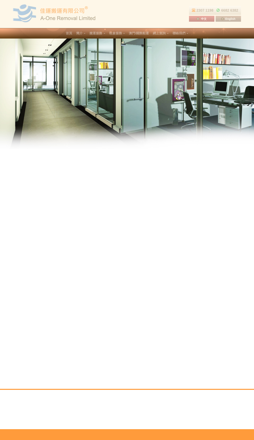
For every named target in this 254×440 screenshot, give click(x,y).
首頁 (69, 33)
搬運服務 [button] (97, 33)
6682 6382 (226, 10)
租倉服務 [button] (117, 33)
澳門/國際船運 (139, 33)
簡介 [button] (80, 33)
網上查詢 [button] (160, 33)
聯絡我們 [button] (180, 33)
